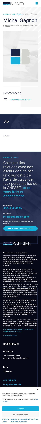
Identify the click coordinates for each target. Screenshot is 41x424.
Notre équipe (17, 14)
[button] (38, 389)
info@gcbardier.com (16, 216)
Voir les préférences (20, 415)
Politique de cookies (10, 335)
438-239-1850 (12, 208)
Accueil (6, 14)
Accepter (20, 409)
